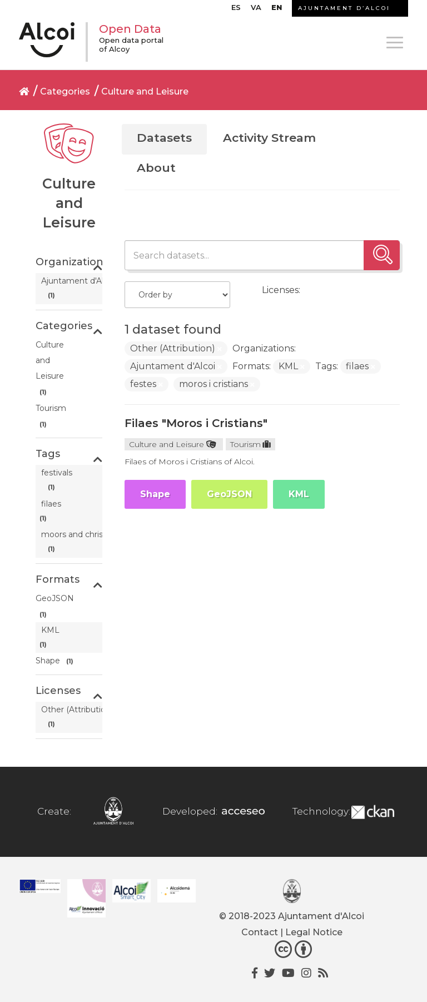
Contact (259, 932)
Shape (155, 494)
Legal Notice (313, 932)
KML (299, 494)
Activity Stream (269, 138)
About (156, 168)
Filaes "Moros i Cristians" (196, 423)
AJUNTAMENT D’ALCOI (344, 8)
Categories (65, 91)
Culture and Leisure (144, 91)
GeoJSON (229, 494)
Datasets (164, 138)
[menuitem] (236, 10)
